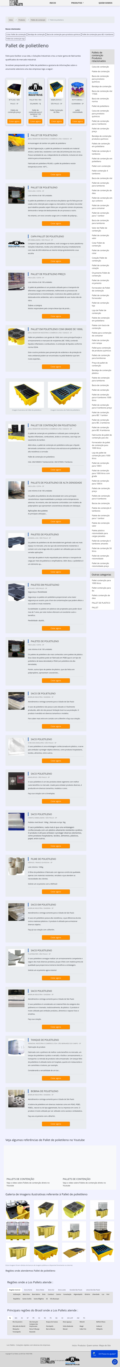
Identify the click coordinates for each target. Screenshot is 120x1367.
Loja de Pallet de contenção (99, 311)
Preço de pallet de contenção (100, 364)
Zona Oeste (40, 1290)
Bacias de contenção (101, 503)
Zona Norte (28, 1290)
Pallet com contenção (101, 166)
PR (33, 1318)
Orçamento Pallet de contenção (101, 274)
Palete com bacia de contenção (100, 326)
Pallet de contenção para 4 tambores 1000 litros (101, 397)
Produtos (76, 3)
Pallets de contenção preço (101, 489)
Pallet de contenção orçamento (100, 281)
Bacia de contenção (100, 385)
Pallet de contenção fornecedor (100, 296)
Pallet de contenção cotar (100, 251)
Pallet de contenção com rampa (100, 341)
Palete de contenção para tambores (101, 379)
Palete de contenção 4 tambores (101, 509)
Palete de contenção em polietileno (101, 319)
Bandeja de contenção (36, 34)
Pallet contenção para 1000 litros (101, 581)
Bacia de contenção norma (100, 100)
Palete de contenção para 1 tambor (101, 517)
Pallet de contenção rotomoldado (100, 557)
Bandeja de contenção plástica (101, 371)
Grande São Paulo (76, 1290)
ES (22, 1318)
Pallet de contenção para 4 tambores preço (102, 406)
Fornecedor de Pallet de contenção (101, 289)
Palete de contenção (101, 71)
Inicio (53, 3)
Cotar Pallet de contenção (16, 34)
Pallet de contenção (100, 390)
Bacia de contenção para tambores (100, 221)
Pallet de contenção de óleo (102, 192)
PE (51, 1318)
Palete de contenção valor (101, 524)
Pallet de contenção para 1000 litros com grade (101, 473)
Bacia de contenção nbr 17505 (102, 92)
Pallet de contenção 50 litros (102, 549)
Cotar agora (14, 121)
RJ (10, 1318)
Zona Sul (51, 1290)
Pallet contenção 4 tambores (100, 172)
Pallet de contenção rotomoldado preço (100, 564)
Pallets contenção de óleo (101, 596)
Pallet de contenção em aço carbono (102, 199)
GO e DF (70, 1318)
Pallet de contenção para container (100, 207)
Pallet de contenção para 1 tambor (100, 214)
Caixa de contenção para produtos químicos (100, 113)
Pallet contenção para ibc (101, 589)
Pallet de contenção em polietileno (102, 160)
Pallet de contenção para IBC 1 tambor (100, 414)
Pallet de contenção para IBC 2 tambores (101, 421)
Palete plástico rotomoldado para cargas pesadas (100, 533)
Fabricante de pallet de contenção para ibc (102, 436)
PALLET (95, 607)
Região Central (14, 1290)
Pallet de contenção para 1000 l (100, 464)
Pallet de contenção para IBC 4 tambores (97, 34)
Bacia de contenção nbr (102, 178)
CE (62, 1318)
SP (28, 1318)
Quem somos (105, 3)
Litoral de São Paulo (93, 1290)
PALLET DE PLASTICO (101, 603)
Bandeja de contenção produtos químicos (101, 137)
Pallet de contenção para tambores (100, 184)
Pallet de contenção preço (100, 130)
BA (56, 1318)
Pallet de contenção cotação (100, 266)
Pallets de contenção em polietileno (101, 145)
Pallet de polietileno (100, 106)
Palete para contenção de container (101, 334)
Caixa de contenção (100, 66)
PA (84, 1318)
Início (74, 1345)
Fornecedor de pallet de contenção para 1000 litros (101, 445)
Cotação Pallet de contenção (99, 259)
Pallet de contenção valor (100, 236)
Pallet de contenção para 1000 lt (100, 482)
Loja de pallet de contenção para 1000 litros (101, 455)
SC (39, 1318)
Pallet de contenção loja (15, 39)
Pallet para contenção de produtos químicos (101, 349)
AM (78, 1318)
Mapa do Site (105, 1345)
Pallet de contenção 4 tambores (101, 152)
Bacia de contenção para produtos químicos (63, 34)
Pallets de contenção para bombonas (101, 356)
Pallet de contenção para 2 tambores (100, 122)
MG (16, 1318)
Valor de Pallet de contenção (99, 229)
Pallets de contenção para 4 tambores (101, 497)
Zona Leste (62, 1290)
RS (45, 1318)
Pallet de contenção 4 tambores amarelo (101, 542)
